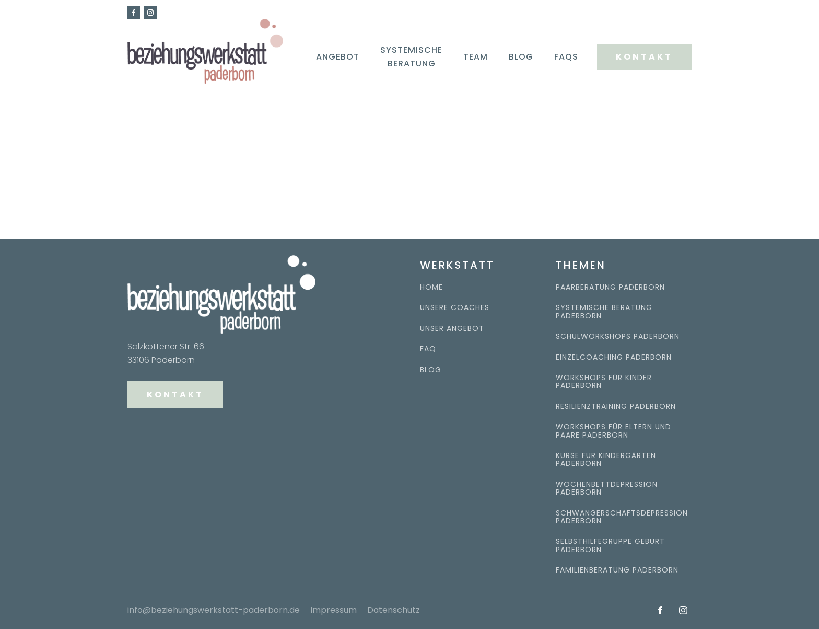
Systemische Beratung (411, 57)
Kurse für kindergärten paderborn (606, 460)
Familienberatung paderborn (617, 570)
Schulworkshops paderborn (618, 336)
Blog (521, 57)
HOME (431, 287)
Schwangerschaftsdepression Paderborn (622, 517)
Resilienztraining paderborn (616, 406)
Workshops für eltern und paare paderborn (613, 431)
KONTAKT (644, 57)
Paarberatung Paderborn (610, 287)
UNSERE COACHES (454, 308)
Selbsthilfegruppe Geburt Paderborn (610, 545)
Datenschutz (393, 610)
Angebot (337, 57)
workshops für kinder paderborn (604, 382)
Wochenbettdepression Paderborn (607, 489)
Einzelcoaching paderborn (614, 357)
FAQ (428, 349)
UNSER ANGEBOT (452, 329)
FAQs (566, 57)
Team (475, 57)
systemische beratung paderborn (604, 312)
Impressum (333, 610)
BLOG (430, 370)
